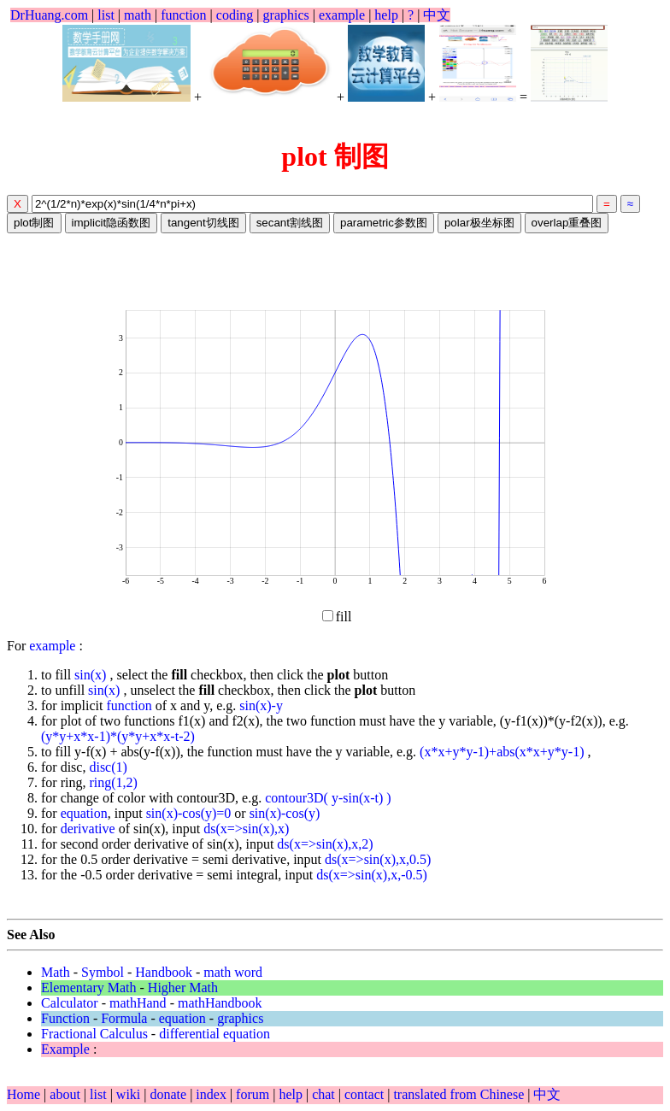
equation (84, 813)
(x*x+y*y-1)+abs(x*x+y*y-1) (503, 751)
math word (232, 972)
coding (235, 15)
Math (55, 972)
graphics (286, 15)
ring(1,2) (113, 782)
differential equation (214, 1033)
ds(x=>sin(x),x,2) (325, 844)
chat (325, 1094)
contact (365, 1094)
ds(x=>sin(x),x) (246, 828)
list (106, 15)
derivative (88, 828)
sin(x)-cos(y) (285, 813)
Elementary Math (89, 987)
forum (252, 1094)
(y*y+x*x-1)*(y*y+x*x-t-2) (118, 736)
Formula (124, 1018)
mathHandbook (220, 1003)
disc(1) (107, 767)
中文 (436, 15)
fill (337, 616)
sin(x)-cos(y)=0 (189, 813)
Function (65, 1018)
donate (170, 1094)
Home (23, 1094)
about (67, 1094)
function (183, 15)
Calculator (69, 1003)
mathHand (138, 1003)
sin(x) (91, 674)
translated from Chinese (458, 1094)
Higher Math (183, 987)
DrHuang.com (49, 15)
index (213, 1094)
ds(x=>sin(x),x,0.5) (378, 859)
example (342, 15)
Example (65, 1049)
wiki (130, 1094)
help (386, 15)
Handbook (163, 972)
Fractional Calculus (94, 1033)
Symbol (102, 972)
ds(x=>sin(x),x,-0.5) (371, 874)
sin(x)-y (261, 705)
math (137, 15)
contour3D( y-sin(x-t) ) (328, 798)
